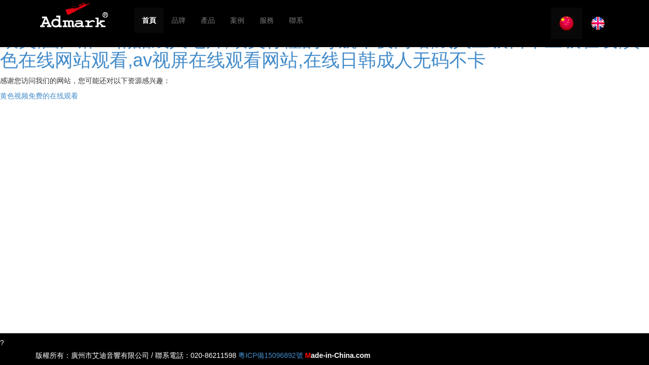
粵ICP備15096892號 (270, 355)
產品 (208, 20)
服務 (267, 20)
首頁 (149, 20)
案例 (237, 20)
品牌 (178, 20)
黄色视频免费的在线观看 (39, 96)
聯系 (296, 20)
